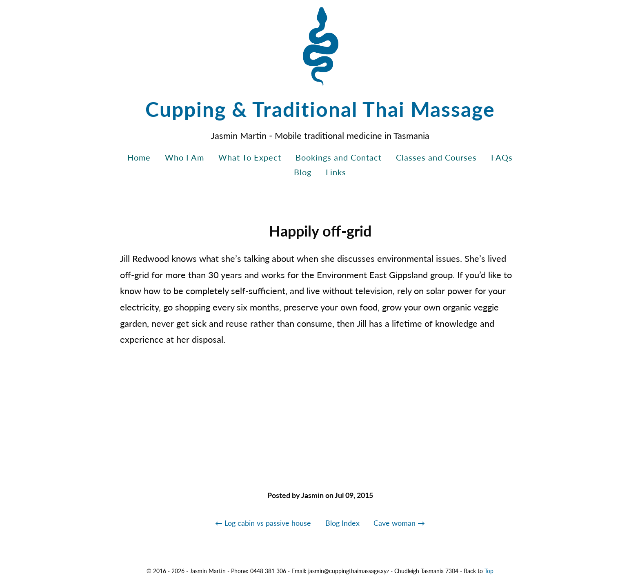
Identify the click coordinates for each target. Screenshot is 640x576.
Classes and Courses (436, 157)
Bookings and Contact (339, 157)
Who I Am (184, 157)
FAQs (502, 157)
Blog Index (342, 522)
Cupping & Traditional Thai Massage (320, 109)
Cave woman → (399, 522)
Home (139, 157)
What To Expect (249, 157)
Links (336, 172)
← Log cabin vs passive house (263, 522)
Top (488, 570)
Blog (302, 172)
